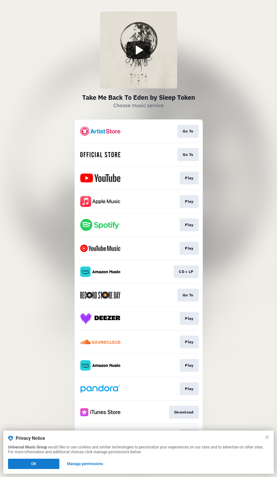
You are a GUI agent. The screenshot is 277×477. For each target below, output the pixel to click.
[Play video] (138, 50)
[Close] (267, 437)
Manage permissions (85, 464)
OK (33, 464)
